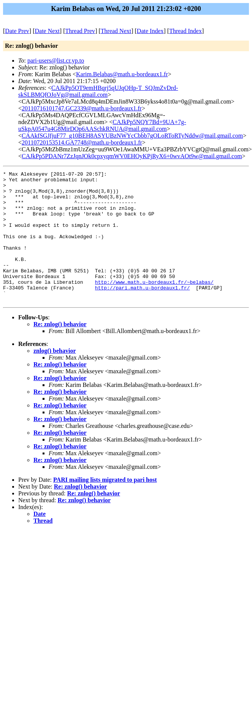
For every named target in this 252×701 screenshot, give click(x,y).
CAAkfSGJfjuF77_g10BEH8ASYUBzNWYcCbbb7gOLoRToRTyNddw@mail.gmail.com (132, 135)
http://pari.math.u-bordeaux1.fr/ (142, 311)
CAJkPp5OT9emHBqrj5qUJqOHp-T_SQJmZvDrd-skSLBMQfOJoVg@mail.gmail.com (98, 91)
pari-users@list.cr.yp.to (55, 60)
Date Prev (17, 31)
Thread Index (185, 31)
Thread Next (116, 31)
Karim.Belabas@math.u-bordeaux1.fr (122, 74)
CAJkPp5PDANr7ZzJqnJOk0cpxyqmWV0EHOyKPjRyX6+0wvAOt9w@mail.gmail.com (132, 156)
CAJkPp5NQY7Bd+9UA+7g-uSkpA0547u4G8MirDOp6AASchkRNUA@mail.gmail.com (102, 125)
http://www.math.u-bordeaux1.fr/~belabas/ (154, 304)
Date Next (47, 31)
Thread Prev (80, 31)
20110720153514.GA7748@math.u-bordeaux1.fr (82, 142)
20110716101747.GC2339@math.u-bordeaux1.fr (82, 108)
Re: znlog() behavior (60, 350)
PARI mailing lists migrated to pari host (105, 506)
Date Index (150, 31)
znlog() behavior (54, 377)
